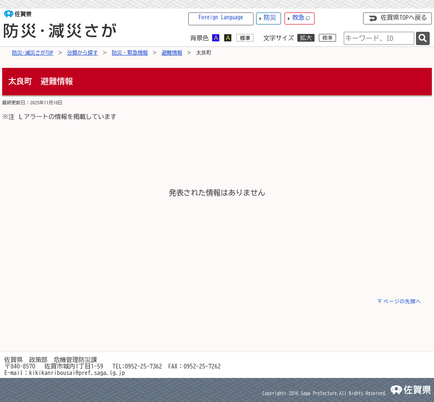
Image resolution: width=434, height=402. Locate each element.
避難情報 (172, 52)
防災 (270, 17)
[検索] (423, 38)
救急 (301, 17)
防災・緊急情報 (130, 52)
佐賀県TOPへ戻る (404, 17)
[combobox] (379, 38)
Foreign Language (221, 17)
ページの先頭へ (402, 301)
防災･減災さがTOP (32, 52)
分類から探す (82, 52)
